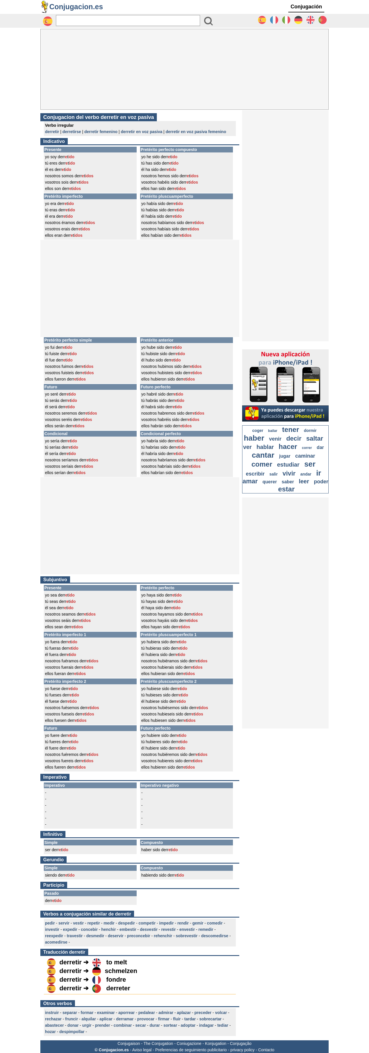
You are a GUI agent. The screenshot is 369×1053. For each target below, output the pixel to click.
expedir (70, 929)
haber (254, 438)
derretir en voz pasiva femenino (195, 131)
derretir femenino (100, 131)
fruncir (71, 1019)
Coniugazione (189, 1043)
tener (290, 429)
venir (275, 439)
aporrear (126, 1012)
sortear (170, 1025)
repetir (93, 923)
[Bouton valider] (208, 21)
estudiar (288, 464)
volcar (221, 1012)
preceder (202, 1012)
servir (64, 923)
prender (102, 1025)
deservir (115, 935)
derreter (118, 988)
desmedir (95, 935)
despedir (126, 923)
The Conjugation (158, 1043)
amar (250, 481)
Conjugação (241, 1043)
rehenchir (163, 935)
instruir (52, 1012)
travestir (75, 935)
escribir (255, 474)
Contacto (266, 1050)
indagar (206, 1025)
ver (247, 447)
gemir (197, 923)
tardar (190, 1019)
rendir (183, 923)
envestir (187, 929)
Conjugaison (129, 1043)
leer (304, 481)
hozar (50, 1031)
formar (87, 1012)
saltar (314, 438)
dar (320, 447)
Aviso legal (141, 1050)
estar (286, 489)
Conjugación (306, 7)
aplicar (105, 1019)
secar (140, 1025)
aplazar (184, 1012)
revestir (168, 929)
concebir (89, 929)
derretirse (71, 131)
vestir (78, 923)
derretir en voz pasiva (141, 131)
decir (294, 438)
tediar (222, 1025)
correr (307, 448)
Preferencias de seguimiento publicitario (191, 1050)
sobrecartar (210, 1019)
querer (270, 481)
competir (147, 923)
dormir (310, 430)
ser (309, 464)
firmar (164, 1019)
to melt (116, 962)
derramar (125, 1019)
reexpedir (54, 935)
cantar (263, 455)
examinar (106, 1012)
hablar (265, 447)
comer (261, 464)
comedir (215, 923)
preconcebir (138, 935)
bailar (272, 431)
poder (321, 481)
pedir (50, 923)
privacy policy (242, 1050)
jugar (284, 456)
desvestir (148, 929)
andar (305, 474)
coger (257, 430)
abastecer (54, 1025)
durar (155, 1025)
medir (108, 923)
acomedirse (56, 942)
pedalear (146, 1012)
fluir (176, 1019)
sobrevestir (186, 935)
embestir (127, 929)
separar (70, 1012)
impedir (166, 923)
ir (318, 473)
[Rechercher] (128, 20)
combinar (123, 1025)
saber (288, 481)
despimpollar (71, 1031)
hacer (288, 446)
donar (73, 1025)
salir (273, 474)
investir (52, 929)
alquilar (89, 1019)
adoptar (188, 1025)
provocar (146, 1019)
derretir (52, 131)
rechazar (53, 1019)
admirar (166, 1012)
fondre (116, 979)
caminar (305, 456)
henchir (108, 929)
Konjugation (215, 1043)
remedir (205, 929)
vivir (289, 473)
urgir (86, 1025)
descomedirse (214, 935)
